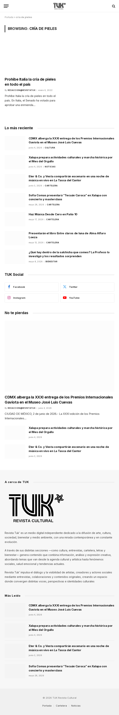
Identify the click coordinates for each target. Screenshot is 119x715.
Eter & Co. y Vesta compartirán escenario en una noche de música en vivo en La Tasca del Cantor (69, 178)
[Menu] (6, 6)
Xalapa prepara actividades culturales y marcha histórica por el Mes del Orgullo (71, 159)
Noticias (50, 167)
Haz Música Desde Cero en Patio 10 (53, 214)
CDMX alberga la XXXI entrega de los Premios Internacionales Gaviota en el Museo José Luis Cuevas (71, 140)
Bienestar (52, 261)
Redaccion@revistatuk (21, 90)
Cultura (50, 148)
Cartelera (51, 185)
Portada (9, 17)
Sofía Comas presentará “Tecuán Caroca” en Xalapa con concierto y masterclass (68, 197)
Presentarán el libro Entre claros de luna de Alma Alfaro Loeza (67, 235)
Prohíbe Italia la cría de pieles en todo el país (30, 82)
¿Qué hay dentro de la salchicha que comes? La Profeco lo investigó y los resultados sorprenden (69, 254)
